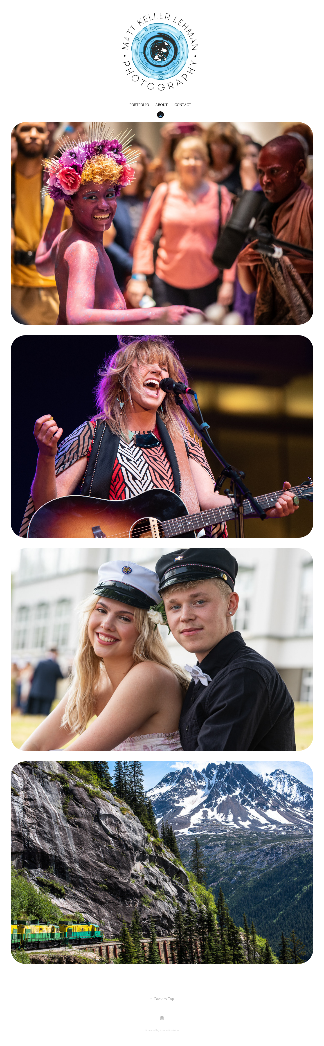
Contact (182, 105)
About (161, 105)
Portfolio (139, 105)
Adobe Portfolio (169, 1030)
